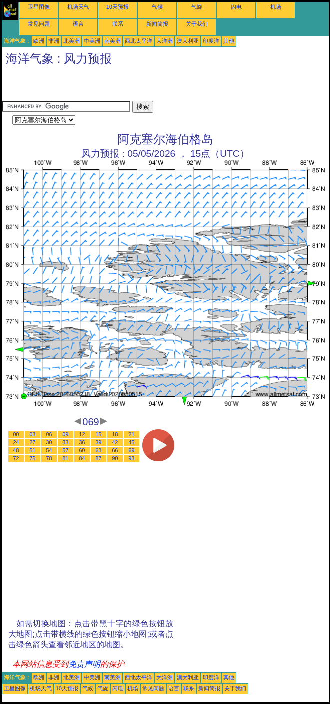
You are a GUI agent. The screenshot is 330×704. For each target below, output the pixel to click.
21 (132, 434)
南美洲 (112, 41)
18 (115, 434)
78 (49, 458)
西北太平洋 (138, 41)
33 (66, 442)
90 (115, 458)
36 (82, 442)
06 (49, 434)
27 (33, 442)
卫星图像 (39, 7)
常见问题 (39, 24)
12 (82, 434)
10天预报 (117, 7)
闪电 (236, 7)
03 (33, 434)
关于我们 (197, 24)
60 (82, 450)
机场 (275, 7)
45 (132, 442)
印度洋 (211, 41)
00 (16, 434)
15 (99, 434)
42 (115, 442)
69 (132, 450)
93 (132, 458)
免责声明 (84, 664)
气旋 (196, 7)
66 (115, 450)
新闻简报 (157, 24)
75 (33, 458)
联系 (117, 24)
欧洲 (38, 41)
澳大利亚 (188, 41)
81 (66, 458)
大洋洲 (164, 41)
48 (16, 450)
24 (16, 442)
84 (82, 458)
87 (99, 458)
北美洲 (71, 41)
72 (16, 458)
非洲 (53, 41)
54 (49, 450)
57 (66, 450)
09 (66, 434)
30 (49, 442)
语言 (78, 24)
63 (99, 450)
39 (99, 442)
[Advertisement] (119, 86)
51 (33, 450)
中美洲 (92, 41)
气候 (157, 7)
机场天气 (78, 7)
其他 (228, 41)
